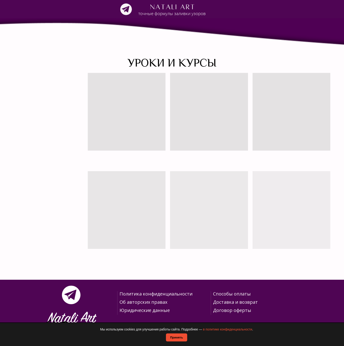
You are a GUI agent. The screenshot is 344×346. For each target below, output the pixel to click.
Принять (176, 337)
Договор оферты (232, 310)
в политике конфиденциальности (227, 329)
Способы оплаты (232, 294)
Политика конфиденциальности (156, 294)
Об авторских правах (143, 302)
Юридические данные (145, 310)
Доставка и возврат (235, 302)
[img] (126, 9)
